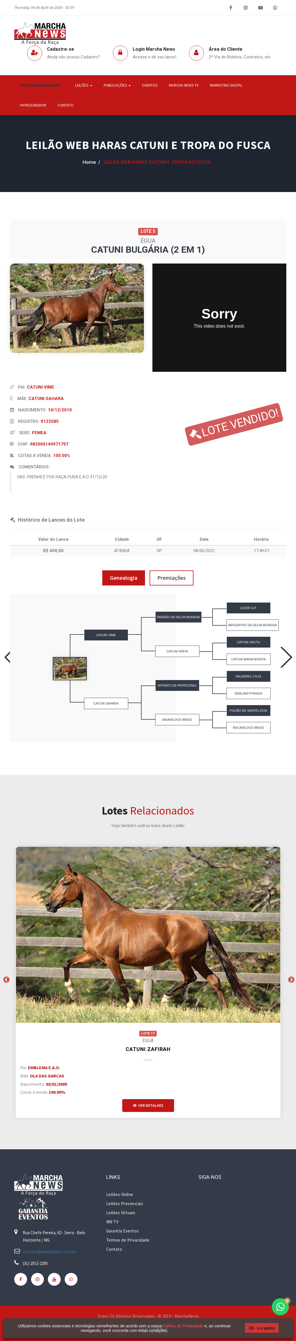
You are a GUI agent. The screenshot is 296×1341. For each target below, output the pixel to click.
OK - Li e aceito (262, 1328)
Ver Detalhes (148, 1105)
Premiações (171, 577)
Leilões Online (119, 1194)
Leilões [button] (83, 85)
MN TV (112, 1221)
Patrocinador (33, 105)
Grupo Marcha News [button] (42, 85)
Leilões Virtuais (121, 1212)
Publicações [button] (117, 85)
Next (290, 979)
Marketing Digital (226, 85)
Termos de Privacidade (128, 1240)
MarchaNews (187, 1316)
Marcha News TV (184, 85)
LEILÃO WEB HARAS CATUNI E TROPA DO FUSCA (148, 145)
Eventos (150, 85)
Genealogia (123, 577)
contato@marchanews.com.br (49, 1251)
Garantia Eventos (122, 1231)
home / (91, 162)
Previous (6, 979)
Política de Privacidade (183, 1326)
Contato (66, 105)
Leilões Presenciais (124, 1203)
